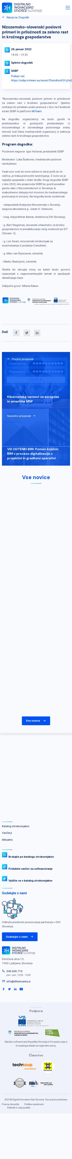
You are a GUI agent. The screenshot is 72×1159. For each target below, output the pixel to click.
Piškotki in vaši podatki (18, 1107)
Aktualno (7, 839)
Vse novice (36, 721)
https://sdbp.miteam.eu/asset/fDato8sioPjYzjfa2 (41, 80)
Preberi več (18, 76)
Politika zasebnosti (34, 1104)
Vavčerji (7, 832)
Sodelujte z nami (19, 937)
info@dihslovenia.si (19, 981)
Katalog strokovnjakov (15, 826)
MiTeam (37, 111)
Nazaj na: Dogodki (15, 17)
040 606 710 (15, 971)
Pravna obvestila (10, 1104)
